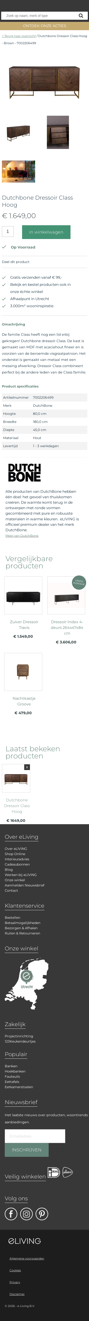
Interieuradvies (17, 859)
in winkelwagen (46, 232)
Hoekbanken (15, 1071)
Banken (11, 1066)
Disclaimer (17, 1294)
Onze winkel (15, 880)
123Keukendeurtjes (20, 1041)
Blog (9, 869)
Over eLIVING (16, 849)
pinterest (42, 1214)
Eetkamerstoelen (19, 1087)
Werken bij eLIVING (21, 875)
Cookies (15, 1270)
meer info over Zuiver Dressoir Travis (23, 609)
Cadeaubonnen (17, 864)
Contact (11, 890)
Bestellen (12, 917)
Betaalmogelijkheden (22, 923)
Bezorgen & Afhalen (21, 928)
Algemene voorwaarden (26, 1258)
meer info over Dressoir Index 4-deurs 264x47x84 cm (66, 612)
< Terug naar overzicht (19, 36)
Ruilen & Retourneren (22, 933)
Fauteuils (12, 1076)
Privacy (14, 1282)
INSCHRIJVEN (27, 1150)
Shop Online (15, 854)
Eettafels (12, 1082)
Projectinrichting (19, 1036)
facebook (11, 1214)
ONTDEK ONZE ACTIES (44, 26)
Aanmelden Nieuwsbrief (24, 885)
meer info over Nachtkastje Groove (23, 686)
